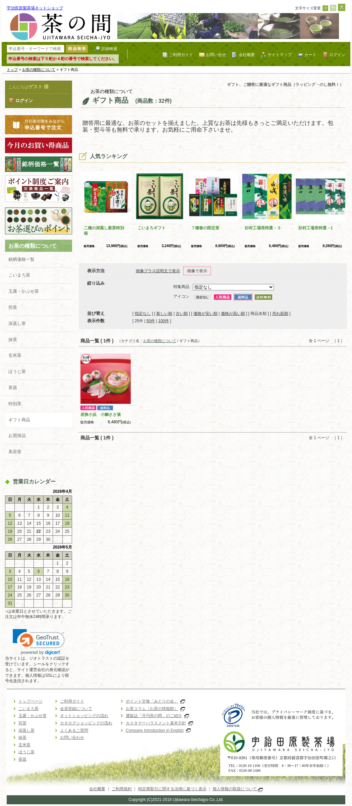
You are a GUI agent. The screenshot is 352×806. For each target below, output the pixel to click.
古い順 (182, 313)
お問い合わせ (72, 737)
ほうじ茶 (17, 371)
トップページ (30, 701)
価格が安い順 (205, 313)
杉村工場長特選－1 (315, 228)
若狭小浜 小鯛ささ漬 (100, 414)
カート (310, 54)
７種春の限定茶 (205, 228)
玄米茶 (14, 355)
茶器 (12, 387)
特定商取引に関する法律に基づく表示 (172, 789)
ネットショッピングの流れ (84, 715)
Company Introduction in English (158, 730)
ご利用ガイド (181, 54)
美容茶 (14, 451)
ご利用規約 (122, 789)
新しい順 (164, 313)
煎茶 (12, 307)
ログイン (337, 54)
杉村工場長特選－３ (263, 228)
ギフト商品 (19, 419)
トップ (12, 69)
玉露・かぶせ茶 (23, 291)
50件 (150, 321)
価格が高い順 (233, 313)
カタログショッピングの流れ (86, 723)
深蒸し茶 (17, 323)
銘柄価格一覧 (21, 259)
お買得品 (17, 435)
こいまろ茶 (19, 275)
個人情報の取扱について (237, 789)
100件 (163, 321)
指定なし (143, 313)
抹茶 (12, 339)
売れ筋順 (280, 313)
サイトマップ (280, 54)
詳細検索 (109, 48)
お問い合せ (216, 54)
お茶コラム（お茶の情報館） (155, 708)
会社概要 (247, 54)
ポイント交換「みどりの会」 (155, 701)
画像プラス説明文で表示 (158, 271)
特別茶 (14, 403)
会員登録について (76, 708)
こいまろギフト (151, 228)
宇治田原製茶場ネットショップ (35, 8)
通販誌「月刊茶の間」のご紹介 (157, 715)
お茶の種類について (38, 69)
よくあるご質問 (74, 730)
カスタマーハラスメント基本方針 (159, 723)
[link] (39, 642)
